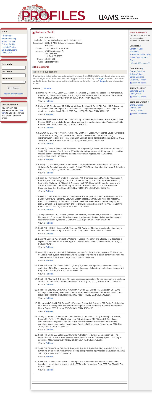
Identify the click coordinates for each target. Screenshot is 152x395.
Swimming (134, 51)
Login (103, 81)
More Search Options (13, 94)
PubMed (49, 101)
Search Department (138, 114)
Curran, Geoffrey (137, 71)
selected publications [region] (45, 72)
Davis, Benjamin (137, 77)
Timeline (47, 88)
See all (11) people (138, 83)
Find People (7, 36)
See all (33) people (138, 97)
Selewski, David (137, 91)
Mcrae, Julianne (137, 110)
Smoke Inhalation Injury (140, 54)
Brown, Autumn (137, 105)
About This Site (9, 41)
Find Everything (9, 38)
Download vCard (52, 62)
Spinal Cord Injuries (138, 57)
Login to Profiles (9, 47)
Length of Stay (136, 49)
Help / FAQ (7, 53)
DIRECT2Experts (9, 50)
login (101, 78)
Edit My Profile (8, 44)
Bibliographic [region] (41, 67)
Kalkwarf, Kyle (136, 74)
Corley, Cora (135, 108)
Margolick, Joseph (138, 80)
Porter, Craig (135, 94)
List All (36, 88)
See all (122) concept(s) (140, 63)
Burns (132, 60)
